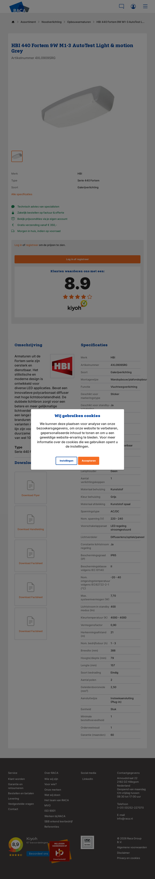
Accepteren (89, 460)
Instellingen (66, 460)
